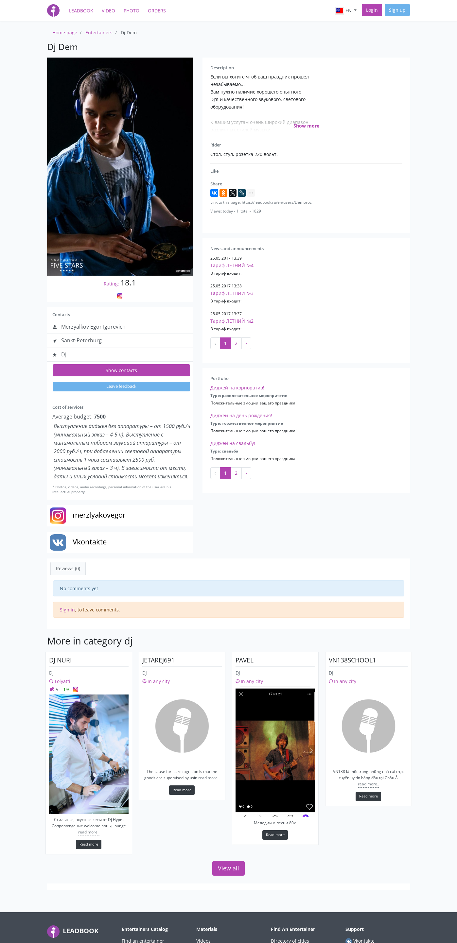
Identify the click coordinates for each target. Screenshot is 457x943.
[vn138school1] (368, 726)
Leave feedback (121, 386)
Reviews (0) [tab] (68, 568)
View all (228, 868)
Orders (157, 11)
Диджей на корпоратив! (237, 388)
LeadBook (81, 11)
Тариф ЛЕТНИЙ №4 (232, 265)
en (344, 11)
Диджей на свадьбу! (232, 443)
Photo (131, 11)
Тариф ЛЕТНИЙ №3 (232, 293)
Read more (88, 844)
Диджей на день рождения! (241, 415)
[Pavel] (275, 751)
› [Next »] (246, 343)
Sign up (397, 10)
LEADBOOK (72, 930)
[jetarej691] (182, 726)
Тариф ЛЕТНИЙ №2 (232, 321)
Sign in (67, 610)
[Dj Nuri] (89, 754)
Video (108, 11)
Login (372, 10)
